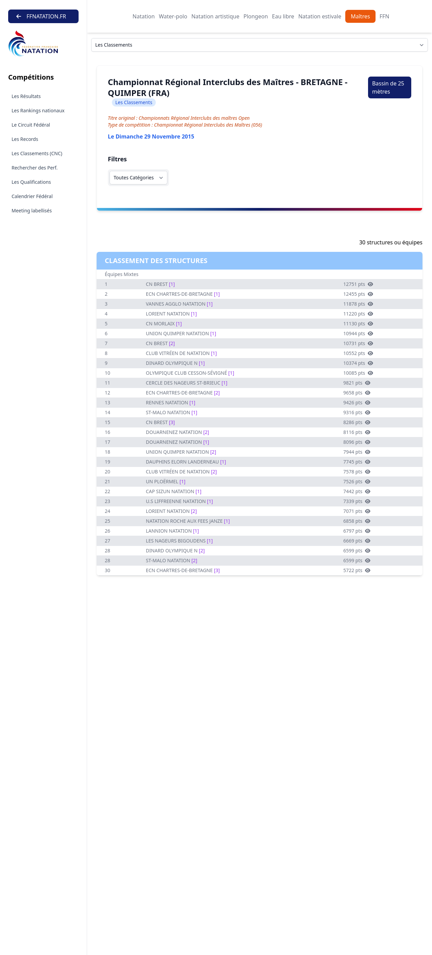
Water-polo (173, 16)
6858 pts (356, 521)
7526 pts (356, 481)
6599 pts (356, 550)
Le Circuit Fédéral (31, 125)
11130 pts (358, 323)
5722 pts (356, 570)
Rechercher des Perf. (34, 167)
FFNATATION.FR (41, 16)
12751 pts (358, 284)
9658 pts (356, 392)
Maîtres (360, 16)
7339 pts (356, 501)
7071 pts (356, 511)
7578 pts (356, 471)
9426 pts (356, 402)
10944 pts (358, 333)
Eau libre (283, 16)
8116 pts (356, 432)
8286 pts (356, 422)
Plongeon (256, 16)
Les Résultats (26, 96)
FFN (384, 16)
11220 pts (358, 313)
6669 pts (356, 540)
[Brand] (43, 44)
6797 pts (356, 531)
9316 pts (356, 412)
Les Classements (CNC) (37, 153)
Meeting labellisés (32, 210)
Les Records (25, 139)
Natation (144, 16)
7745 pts (356, 461)
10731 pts (358, 343)
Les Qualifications (31, 182)
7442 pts (356, 491)
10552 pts (358, 353)
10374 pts (358, 363)
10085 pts (358, 373)
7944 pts (356, 452)
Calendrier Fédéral (32, 196)
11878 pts (358, 304)
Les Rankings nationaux (38, 110)
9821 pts (356, 382)
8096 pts (356, 442)
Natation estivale (319, 16)
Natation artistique (215, 16)
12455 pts (358, 294)
